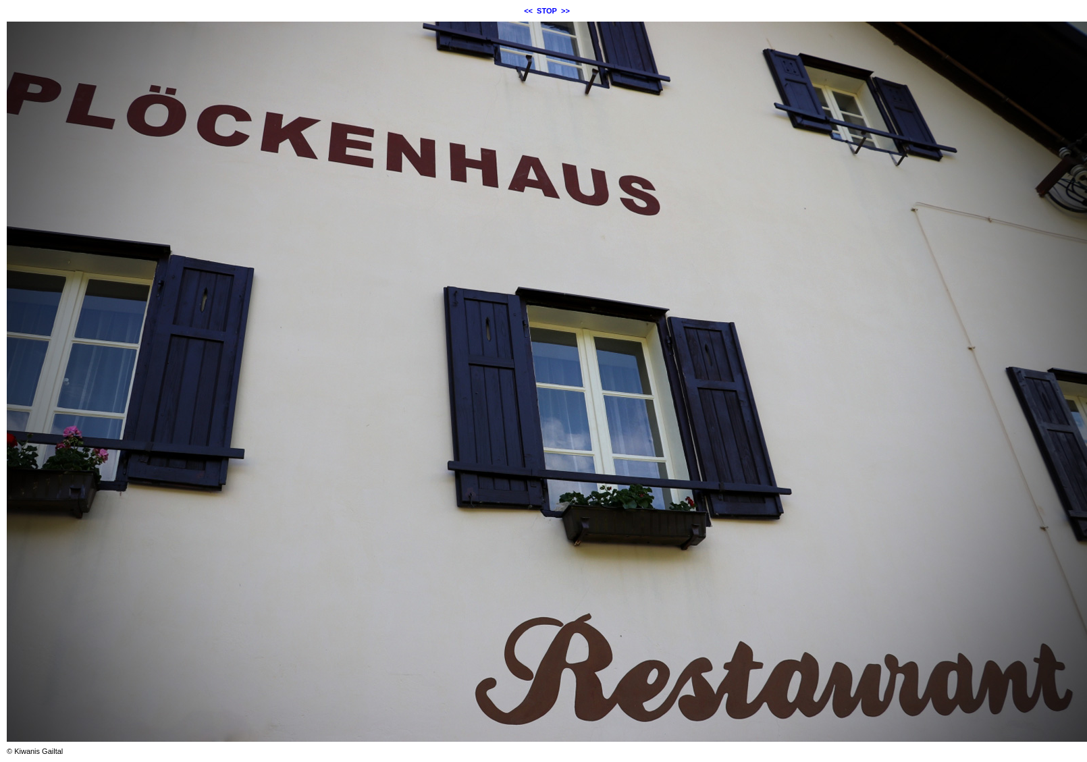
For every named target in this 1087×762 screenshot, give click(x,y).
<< (528, 11)
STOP (547, 11)
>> (565, 11)
